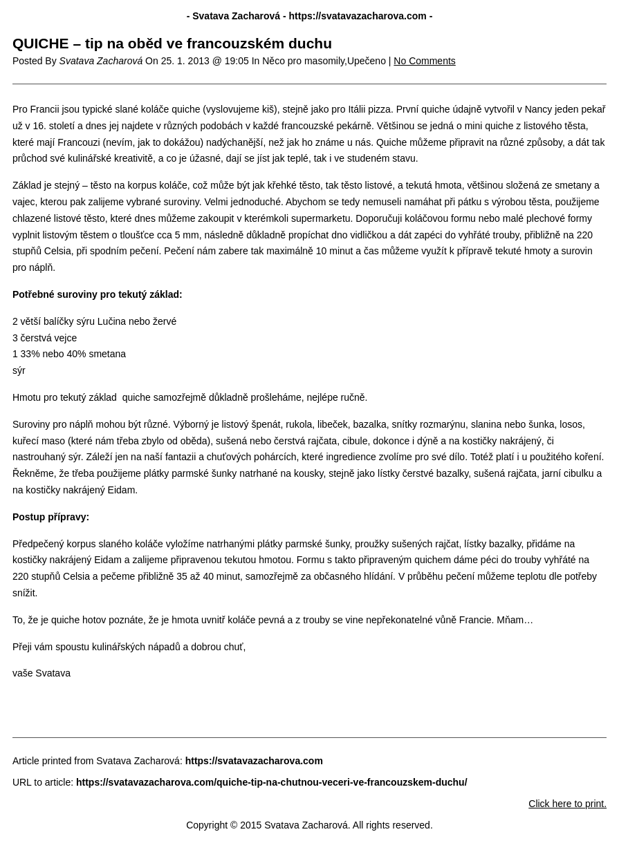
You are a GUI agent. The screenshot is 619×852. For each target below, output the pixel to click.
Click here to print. (567, 803)
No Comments (424, 60)
